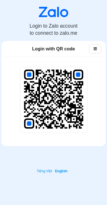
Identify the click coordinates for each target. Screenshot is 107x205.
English (61, 171)
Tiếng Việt (44, 171)
